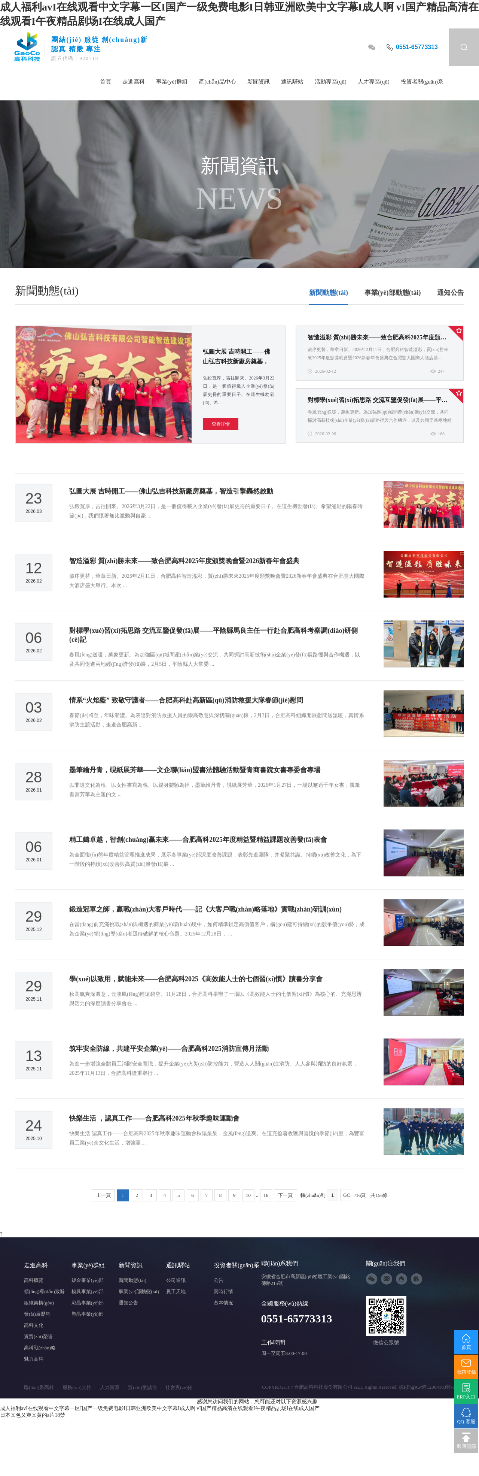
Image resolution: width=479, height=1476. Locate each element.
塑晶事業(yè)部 (87, 1314)
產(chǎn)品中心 (217, 82)
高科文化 (33, 1325)
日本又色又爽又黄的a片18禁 (32, 1415)
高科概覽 (33, 1280)
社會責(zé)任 (178, 1387)
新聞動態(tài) (328, 308)
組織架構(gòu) (39, 1303)
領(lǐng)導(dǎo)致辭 (44, 1291)
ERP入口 (466, 1391)
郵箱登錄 (466, 1366)
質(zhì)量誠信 (144, 1387)
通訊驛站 (292, 82)
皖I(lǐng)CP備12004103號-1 (427, 1387)
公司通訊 (176, 1280)
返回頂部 (466, 1441)
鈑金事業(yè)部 (87, 1280)
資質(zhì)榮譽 (38, 1336)
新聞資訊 (258, 82)
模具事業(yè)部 (87, 1291)
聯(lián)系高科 (41, 1387)
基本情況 (223, 1303)
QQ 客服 (466, 1416)
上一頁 (103, 1195)
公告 (218, 1280)
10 (248, 1195)
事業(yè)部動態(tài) (392, 308)
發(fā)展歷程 (37, 1314)
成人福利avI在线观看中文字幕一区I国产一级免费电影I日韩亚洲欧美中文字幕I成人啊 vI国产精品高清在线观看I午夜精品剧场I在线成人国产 (160, 1408)
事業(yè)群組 (171, 82)
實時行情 (223, 1291)
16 (265, 1195)
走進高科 (133, 82)
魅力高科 (33, 1359)
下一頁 (285, 1195)
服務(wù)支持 (78, 1387)
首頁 (105, 82)
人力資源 (111, 1387)
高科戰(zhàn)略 (40, 1348)
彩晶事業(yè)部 (87, 1303)
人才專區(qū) (374, 82)
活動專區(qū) (331, 82)
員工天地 (176, 1291)
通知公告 (450, 308)
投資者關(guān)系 (422, 82)
